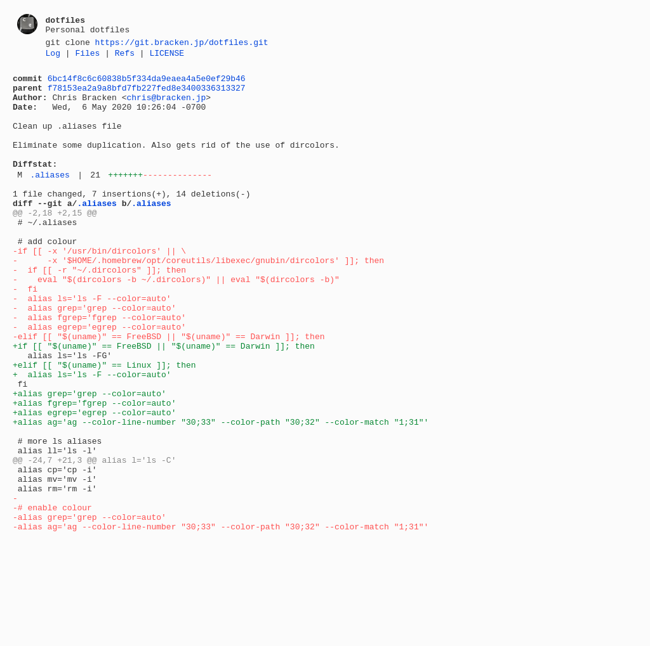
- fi (25, 334)
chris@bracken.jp (166, 106)
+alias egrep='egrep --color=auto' (94, 482)
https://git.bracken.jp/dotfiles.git (182, 43)
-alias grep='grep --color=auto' (89, 608)
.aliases (49, 199)
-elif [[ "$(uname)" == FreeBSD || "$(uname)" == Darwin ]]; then (168, 391)
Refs (125, 56)
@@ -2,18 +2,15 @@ (55, 243)
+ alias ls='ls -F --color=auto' (92, 437)
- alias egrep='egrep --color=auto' (99, 379)
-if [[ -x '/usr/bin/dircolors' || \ (99, 288)
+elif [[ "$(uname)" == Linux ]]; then (104, 425)
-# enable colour (52, 596)
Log (53, 56)
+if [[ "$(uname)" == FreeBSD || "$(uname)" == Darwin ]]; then (164, 402)
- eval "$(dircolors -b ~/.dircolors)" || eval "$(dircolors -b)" (176, 322)
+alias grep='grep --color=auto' (89, 459)
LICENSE (166, 56)
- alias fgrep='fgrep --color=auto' (99, 368)
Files (87, 56)
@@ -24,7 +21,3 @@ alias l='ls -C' (94, 539)
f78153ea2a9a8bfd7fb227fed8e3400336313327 (147, 95)
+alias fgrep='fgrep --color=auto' (94, 471)
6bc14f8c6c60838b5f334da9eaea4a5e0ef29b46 (147, 83)
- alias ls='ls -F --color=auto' (92, 345)
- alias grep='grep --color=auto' (94, 357)
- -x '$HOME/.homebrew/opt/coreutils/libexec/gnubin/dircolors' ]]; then (198, 300)
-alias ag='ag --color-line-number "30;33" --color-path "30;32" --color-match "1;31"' (220, 619)
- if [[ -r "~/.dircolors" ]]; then (99, 311)
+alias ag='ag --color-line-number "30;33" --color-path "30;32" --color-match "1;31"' (220, 494)
